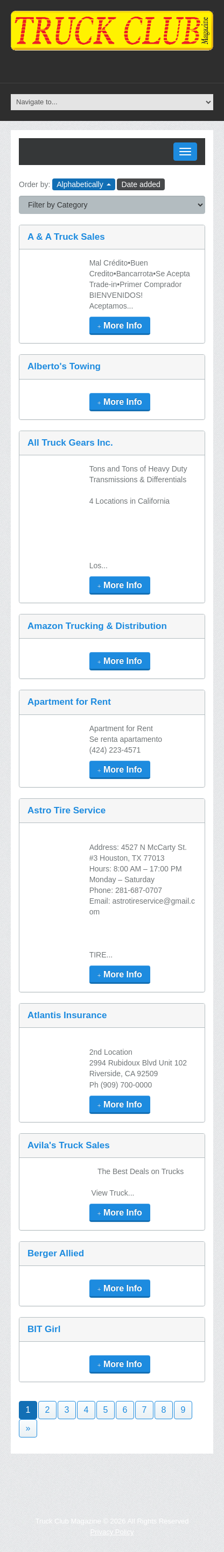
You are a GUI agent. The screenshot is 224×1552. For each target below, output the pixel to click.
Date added (140, 184)
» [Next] (28, 1428)
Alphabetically (83, 184)
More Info (119, 325)
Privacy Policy (112, 1532)
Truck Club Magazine (68, 1521)
